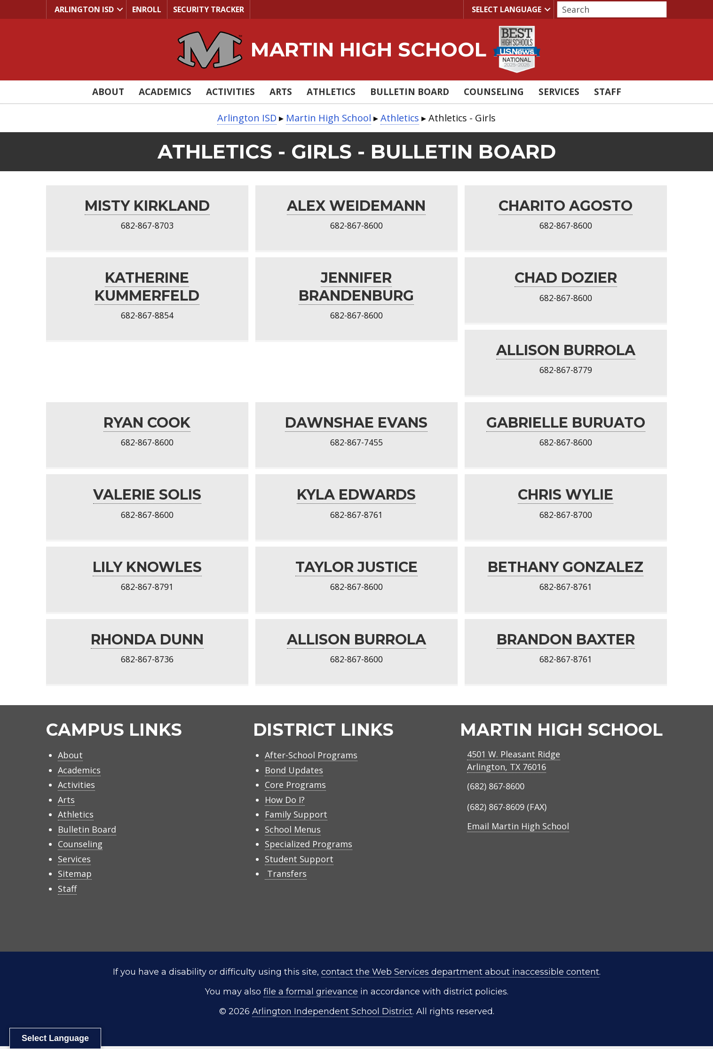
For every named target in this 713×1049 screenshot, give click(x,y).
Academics (165, 92)
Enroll (146, 9)
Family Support (296, 817)
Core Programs (295, 787)
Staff (607, 92)
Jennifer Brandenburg (356, 287)
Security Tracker (208, 9)
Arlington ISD (83, 9)
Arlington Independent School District (332, 1014)
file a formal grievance (310, 994)
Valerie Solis (147, 496)
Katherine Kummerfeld (147, 287)
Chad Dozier (566, 278)
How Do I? (285, 802)
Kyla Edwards (356, 496)
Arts (280, 92)
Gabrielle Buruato (565, 423)
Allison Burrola (565, 351)
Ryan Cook (146, 423)
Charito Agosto (566, 206)
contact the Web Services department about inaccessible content (460, 975)
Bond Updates (294, 773)
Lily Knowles (147, 569)
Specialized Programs (308, 846)
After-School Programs (311, 757)
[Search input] (609, 9)
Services (559, 92)
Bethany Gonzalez (565, 569)
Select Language (505, 9)
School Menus (293, 832)
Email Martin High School (518, 828)
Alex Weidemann (356, 206)
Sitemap (75, 876)
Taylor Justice (356, 569)
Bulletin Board (409, 92)
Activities (230, 92)
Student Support (299, 861)
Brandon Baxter (566, 642)
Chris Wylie (565, 496)
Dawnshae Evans (356, 423)
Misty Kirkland (147, 206)
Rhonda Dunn (147, 642)
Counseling (494, 92)
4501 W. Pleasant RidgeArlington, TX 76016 (513, 763)
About (108, 92)
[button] (120, 9)
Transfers (286, 876)
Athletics (331, 92)
